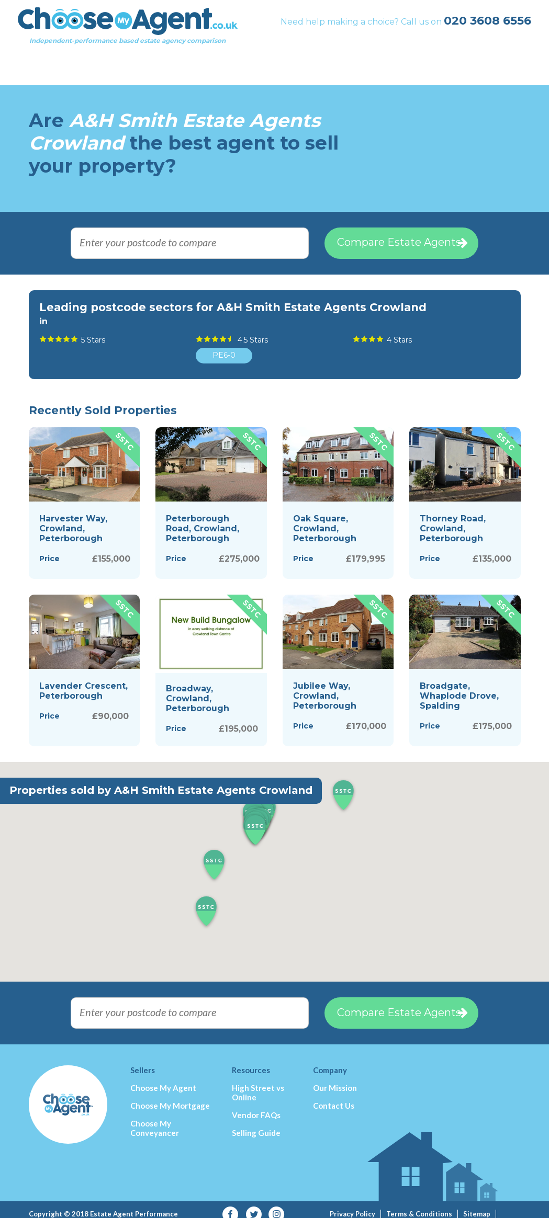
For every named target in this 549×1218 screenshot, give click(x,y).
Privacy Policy (352, 1204)
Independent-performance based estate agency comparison (139, 34)
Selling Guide (256, 1123)
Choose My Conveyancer (154, 1118)
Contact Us (333, 1096)
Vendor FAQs (256, 1105)
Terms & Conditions (419, 1204)
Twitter (253, 1205)
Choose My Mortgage (170, 1096)
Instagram (276, 1205)
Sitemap (476, 1204)
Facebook (230, 1205)
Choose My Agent (163, 1078)
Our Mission (335, 1078)
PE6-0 (224, 345)
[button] (255, 821)
